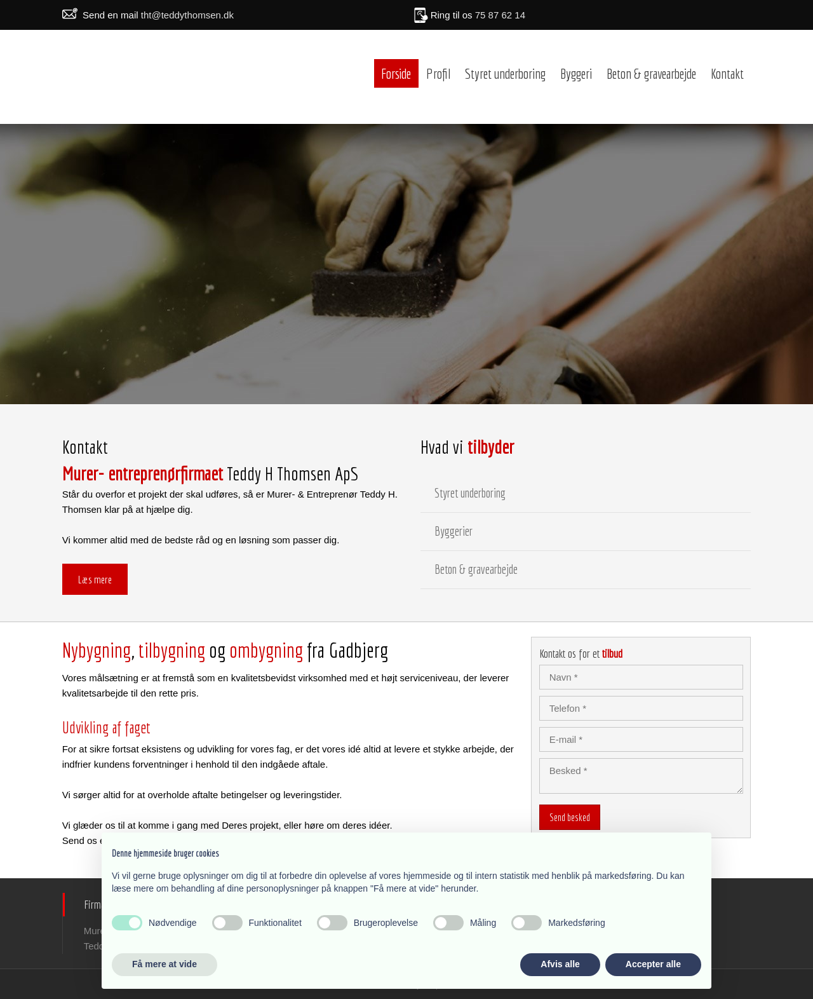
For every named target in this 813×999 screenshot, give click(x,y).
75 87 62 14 (500, 15)
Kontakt (727, 73)
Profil (438, 73)
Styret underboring (505, 73)
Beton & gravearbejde (651, 73)
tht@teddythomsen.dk (187, 15)
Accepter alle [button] (653, 964)
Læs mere (95, 579)
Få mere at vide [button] (164, 964)
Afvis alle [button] (560, 964)
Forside (396, 73)
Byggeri (576, 73)
